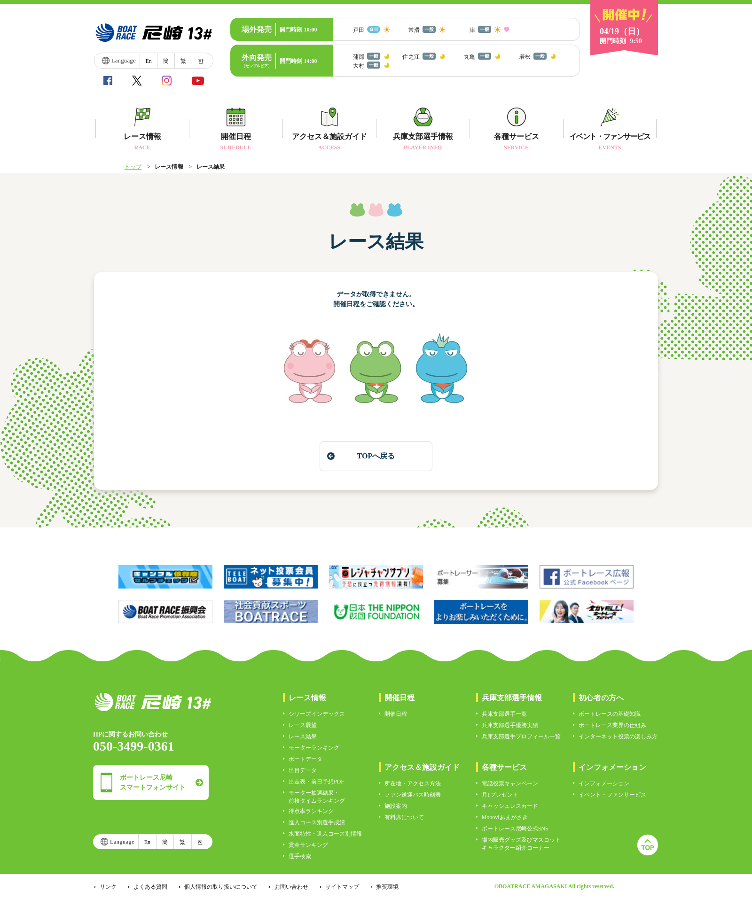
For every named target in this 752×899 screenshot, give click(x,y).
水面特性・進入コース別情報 (325, 833)
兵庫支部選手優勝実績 (510, 725)
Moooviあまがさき (505, 817)
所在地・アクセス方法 (412, 783)
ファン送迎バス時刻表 (412, 794)
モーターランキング (314, 747)
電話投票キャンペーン (510, 783)
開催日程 (395, 714)
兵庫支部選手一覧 (504, 714)
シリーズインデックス (317, 714)
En (148, 61)
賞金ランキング (308, 845)
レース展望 (303, 725)
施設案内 (395, 806)
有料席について (404, 817)
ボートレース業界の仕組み (612, 725)
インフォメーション (604, 783)
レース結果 (303, 736)
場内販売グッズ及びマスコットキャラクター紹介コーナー (521, 844)
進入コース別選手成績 (317, 822)
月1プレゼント (500, 794)
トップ (133, 166)
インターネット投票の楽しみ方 (618, 736)
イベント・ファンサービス (612, 794)
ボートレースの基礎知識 (610, 714)
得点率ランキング (311, 811)
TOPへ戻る (376, 456)
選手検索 (300, 856)
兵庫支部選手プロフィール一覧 (521, 736)
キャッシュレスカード (510, 806)
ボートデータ (305, 759)
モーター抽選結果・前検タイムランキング (317, 797)
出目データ (303, 770)
